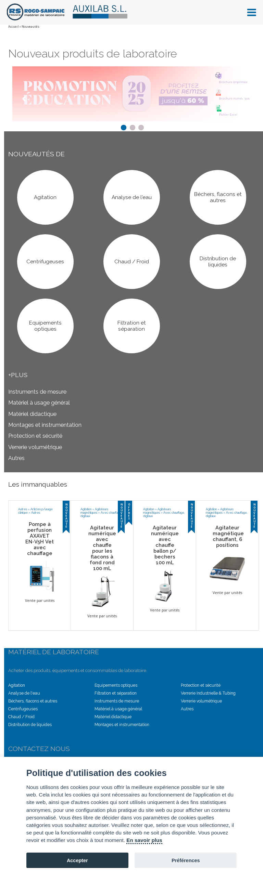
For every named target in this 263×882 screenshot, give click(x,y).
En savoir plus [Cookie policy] (144, 840)
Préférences (186, 860)
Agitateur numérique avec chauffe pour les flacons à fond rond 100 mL (102, 548)
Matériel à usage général (39, 403)
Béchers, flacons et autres (32, 701)
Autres (16, 458)
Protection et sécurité (35, 436)
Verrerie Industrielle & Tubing (208, 693)
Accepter (77, 860)
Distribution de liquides (30, 724)
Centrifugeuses (23, 709)
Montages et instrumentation (45, 425)
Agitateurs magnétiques (94, 511)
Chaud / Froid (21, 716)
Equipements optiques (116, 685)
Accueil (13, 27)
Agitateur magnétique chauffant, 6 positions (228, 536)
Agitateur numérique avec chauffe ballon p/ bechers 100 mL (165, 545)
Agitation (85, 509)
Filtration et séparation (116, 693)
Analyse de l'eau (24, 693)
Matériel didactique (32, 414)
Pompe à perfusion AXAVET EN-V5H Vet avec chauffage (39, 538)
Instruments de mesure (37, 392)
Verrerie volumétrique (35, 447)
